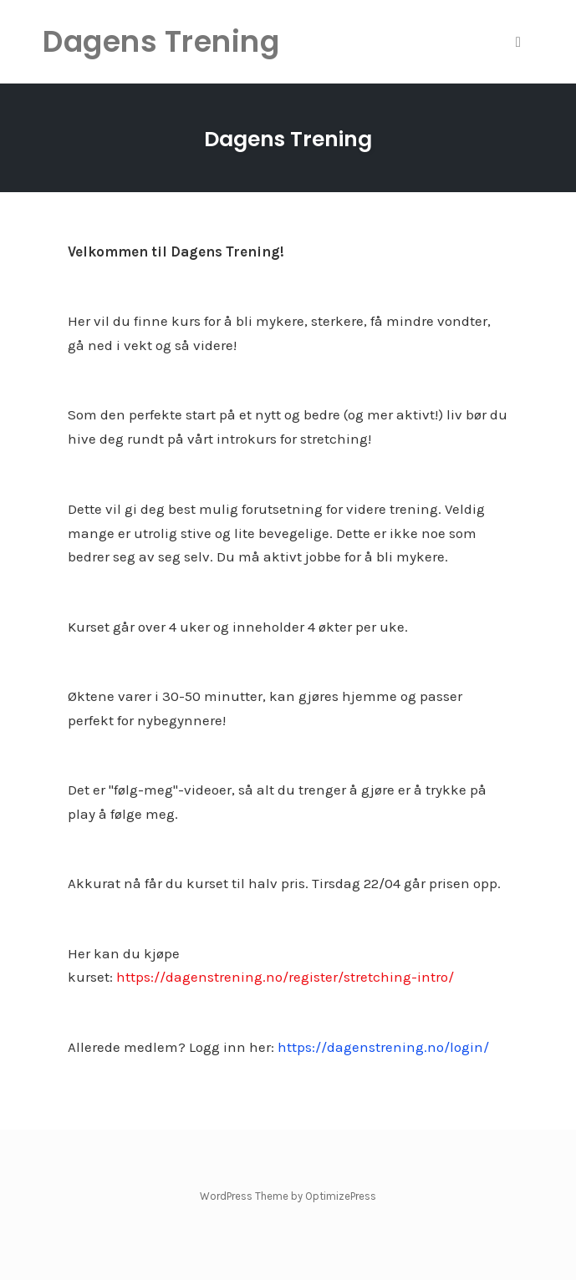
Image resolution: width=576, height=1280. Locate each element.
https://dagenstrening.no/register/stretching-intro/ (285, 976)
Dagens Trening (288, 139)
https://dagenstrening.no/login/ (383, 1047)
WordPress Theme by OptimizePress (288, 1196)
